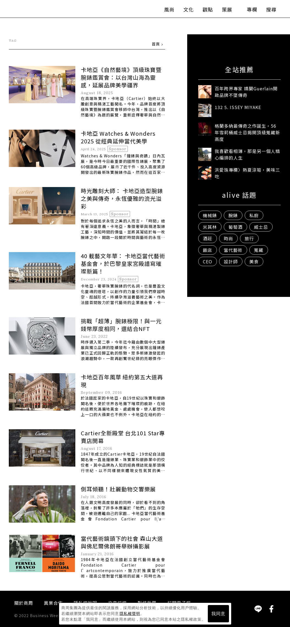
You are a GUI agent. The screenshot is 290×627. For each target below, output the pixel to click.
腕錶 (233, 215)
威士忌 (261, 227)
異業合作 (53, 603)
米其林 (210, 227)
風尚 (164, 11)
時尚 (228, 238)
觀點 (203, 11)
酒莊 (207, 238)
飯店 (207, 250)
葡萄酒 (235, 227)
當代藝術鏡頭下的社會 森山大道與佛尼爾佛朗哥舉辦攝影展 (122, 542)
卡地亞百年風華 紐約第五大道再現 (122, 381)
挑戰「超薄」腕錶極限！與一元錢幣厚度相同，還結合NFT (121, 325)
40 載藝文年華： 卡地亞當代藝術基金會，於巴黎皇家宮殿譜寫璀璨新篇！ (123, 263)
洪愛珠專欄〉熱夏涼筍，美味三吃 (247, 173)
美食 (254, 261)
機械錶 (210, 215)
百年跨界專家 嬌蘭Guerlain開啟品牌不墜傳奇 (246, 92)
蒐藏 (258, 250)
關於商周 (23, 603)
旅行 (249, 238)
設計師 (231, 261)
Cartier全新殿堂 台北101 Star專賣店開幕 (123, 437)
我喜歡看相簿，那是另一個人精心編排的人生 (247, 154)
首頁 (156, 44)
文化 (183, 11)
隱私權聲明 (130, 613)
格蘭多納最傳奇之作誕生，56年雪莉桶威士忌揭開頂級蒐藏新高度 (247, 133)
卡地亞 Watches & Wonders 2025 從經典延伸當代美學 (118, 137)
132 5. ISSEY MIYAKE (238, 107)
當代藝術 (233, 250)
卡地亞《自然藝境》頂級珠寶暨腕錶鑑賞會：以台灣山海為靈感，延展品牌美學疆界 (121, 77)
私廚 (254, 215)
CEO (207, 261)
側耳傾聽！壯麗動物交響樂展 (118, 489)
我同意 (218, 613)
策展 (225, 11)
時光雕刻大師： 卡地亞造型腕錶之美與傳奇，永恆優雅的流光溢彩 (122, 198)
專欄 (247, 11)
